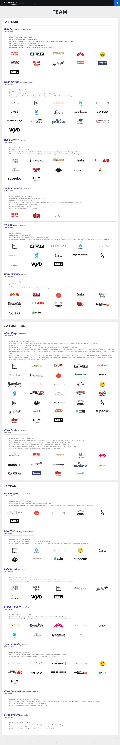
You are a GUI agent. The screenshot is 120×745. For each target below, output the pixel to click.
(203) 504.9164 (8, 717)
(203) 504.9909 (8, 335)
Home (69, 2)
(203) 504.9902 (8, 31)
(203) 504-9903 (9, 647)
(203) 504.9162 (8, 142)
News (101, 2)
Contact (109, 2)
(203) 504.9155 (8, 693)
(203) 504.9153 (8, 84)
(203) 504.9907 (8, 571)
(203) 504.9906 (8, 191)
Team (95, 2)
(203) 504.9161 (8, 276)
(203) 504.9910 (8, 496)
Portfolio (77, 2)
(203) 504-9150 (9, 609)
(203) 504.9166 (8, 534)
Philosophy (87, 2)
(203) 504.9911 (8, 433)
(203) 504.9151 (8, 227)
